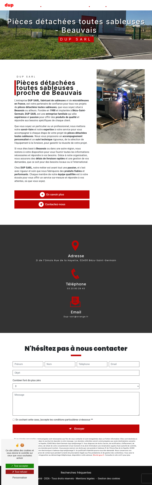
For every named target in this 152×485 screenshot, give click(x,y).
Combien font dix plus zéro (27, 377)
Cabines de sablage (32, 4)
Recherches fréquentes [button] (76, 472)
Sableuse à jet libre (50, 5)
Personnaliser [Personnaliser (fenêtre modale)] (19, 477)
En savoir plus (52, 194)
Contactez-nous (52, 204)
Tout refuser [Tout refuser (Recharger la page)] (19, 472)
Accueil (20, 5)
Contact (145, 5)
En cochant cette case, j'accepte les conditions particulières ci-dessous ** (54, 416)
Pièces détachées (98, 4)
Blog (137, 5)
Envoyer (79, 425)
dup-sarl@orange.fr (76, 313)
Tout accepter (19, 466)
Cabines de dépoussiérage (69, 5)
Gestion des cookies (109, 478)
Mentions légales (85, 478)
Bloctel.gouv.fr (98, 452)
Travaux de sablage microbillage (121, 5)
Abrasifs (84, 2)
